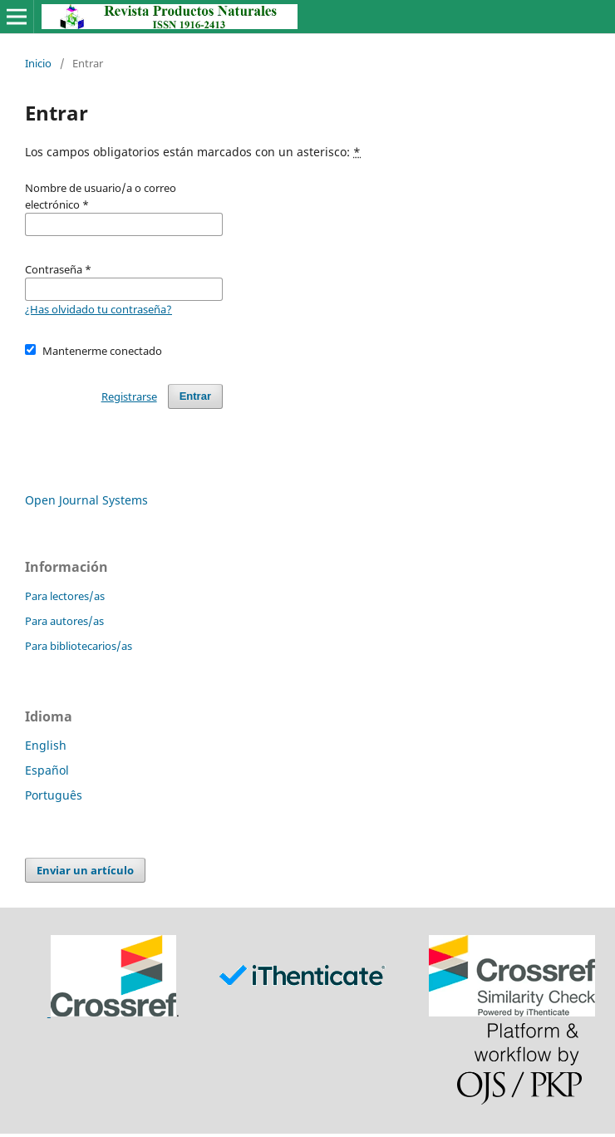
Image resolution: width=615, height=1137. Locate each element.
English (45, 745)
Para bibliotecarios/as (78, 645)
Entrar (195, 396)
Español (47, 770)
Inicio (38, 63)
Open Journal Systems (86, 500)
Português (53, 795)
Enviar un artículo (85, 870)
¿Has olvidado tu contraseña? (98, 309)
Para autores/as (64, 620)
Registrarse (129, 396)
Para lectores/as (65, 595)
